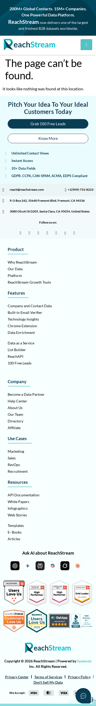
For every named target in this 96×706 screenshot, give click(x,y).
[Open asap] (83, 695)
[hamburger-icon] (86, 44)
